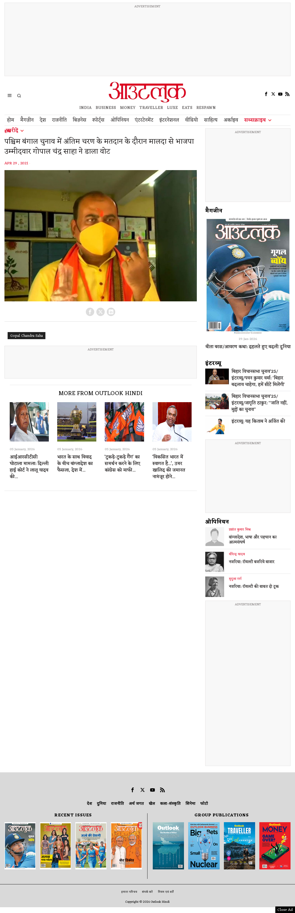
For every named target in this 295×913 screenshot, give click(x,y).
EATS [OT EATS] (187, 108)
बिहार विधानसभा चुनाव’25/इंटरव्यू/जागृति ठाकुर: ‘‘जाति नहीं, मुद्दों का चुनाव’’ (259, 403)
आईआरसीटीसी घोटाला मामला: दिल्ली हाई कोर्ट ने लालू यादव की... (29, 467)
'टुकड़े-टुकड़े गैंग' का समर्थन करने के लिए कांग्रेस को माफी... (122, 464)
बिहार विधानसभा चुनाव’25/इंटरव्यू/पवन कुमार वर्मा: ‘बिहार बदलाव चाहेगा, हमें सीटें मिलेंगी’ (258, 378)
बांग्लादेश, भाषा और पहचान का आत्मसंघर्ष (253, 540)
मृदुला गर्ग (235, 579)
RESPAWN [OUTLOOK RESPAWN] (206, 108)
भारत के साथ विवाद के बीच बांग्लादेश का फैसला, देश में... (75, 464)
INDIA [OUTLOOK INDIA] (85, 108)
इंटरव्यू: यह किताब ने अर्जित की (258, 421)
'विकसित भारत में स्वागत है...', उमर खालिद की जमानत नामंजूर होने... (168, 467)
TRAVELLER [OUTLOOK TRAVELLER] (151, 108)
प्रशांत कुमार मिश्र (240, 530)
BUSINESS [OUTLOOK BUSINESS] (106, 108)
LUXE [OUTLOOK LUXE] (172, 108)
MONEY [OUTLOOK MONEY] (127, 108)
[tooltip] (266, 94)
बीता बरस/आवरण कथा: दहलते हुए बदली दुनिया (248, 347)
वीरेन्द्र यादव (237, 554)
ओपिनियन (217, 522)
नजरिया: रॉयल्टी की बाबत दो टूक (254, 587)
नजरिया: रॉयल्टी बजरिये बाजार (252, 562)
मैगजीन (214, 211)
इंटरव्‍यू (213, 363)
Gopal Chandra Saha (26, 336)
